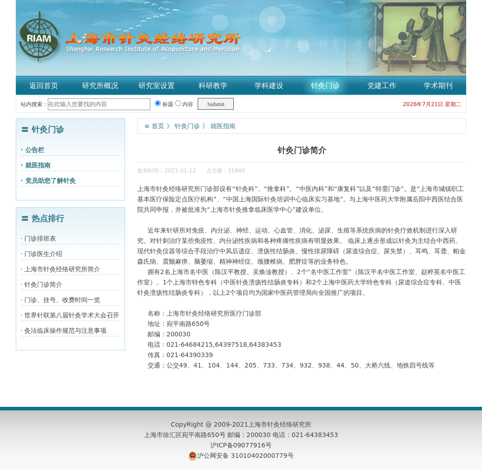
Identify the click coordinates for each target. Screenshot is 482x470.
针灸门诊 (325, 85)
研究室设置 (157, 85)
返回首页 (43, 85)
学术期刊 (438, 85)
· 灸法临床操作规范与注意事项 (64, 330)
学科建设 (269, 85)
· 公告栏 (32, 150)
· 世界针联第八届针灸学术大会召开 (70, 315)
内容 (184, 104)
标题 (164, 104)
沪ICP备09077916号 (241, 445)
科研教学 (213, 85)
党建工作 (381, 85)
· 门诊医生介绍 (42, 253)
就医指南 (223, 126)
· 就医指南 (36, 165)
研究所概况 (100, 85)
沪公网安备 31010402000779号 (245, 455)
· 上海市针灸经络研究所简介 (61, 269)
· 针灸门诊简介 (42, 284)
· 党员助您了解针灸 (48, 180)
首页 (158, 126)
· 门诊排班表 (38, 238)
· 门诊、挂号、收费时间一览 (61, 299)
